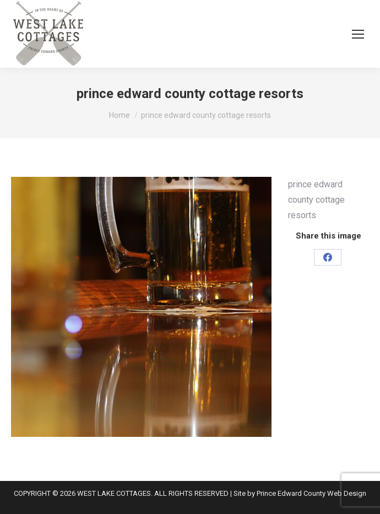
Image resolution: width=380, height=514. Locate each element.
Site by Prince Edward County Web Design (300, 493)
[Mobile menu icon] (358, 34)
